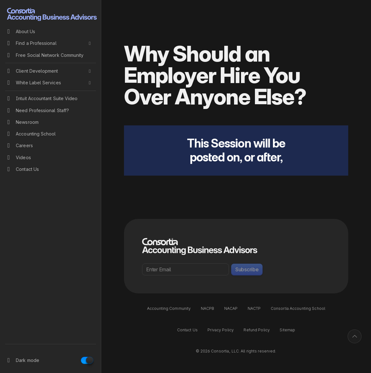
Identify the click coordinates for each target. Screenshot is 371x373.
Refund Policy (257, 330)
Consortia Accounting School (298, 308)
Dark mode (27, 360)
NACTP (254, 308)
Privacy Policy (220, 330)
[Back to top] (355, 336)
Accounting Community (169, 308)
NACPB (207, 308)
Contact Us (187, 330)
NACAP (231, 308)
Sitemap (287, 330)
